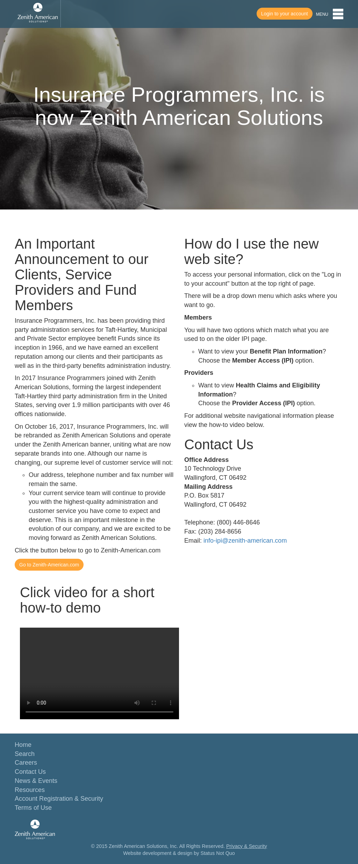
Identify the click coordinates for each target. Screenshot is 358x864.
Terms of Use (33, 807)
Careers (26, 762)
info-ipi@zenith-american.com (245, 540)
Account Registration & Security (59, 798)
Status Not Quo (217, 853)
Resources (30, 789)
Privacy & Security (246, 846)
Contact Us (30, 771)
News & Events (36, 780)
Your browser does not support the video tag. (99, 674)
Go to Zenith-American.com (49, 564)
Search (25, 753)
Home (23, 744)
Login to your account (284, 13)
